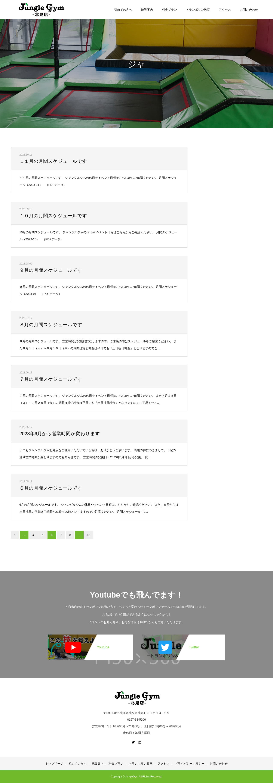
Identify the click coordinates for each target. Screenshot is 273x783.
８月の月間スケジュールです (50, 324)
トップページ (54, 763)
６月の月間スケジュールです (50, 488)
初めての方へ (123, 9)
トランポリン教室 (198, 9)
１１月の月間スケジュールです (53, 161)
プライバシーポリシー (190, 763)
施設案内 (147, 9)
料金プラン (169, 9)
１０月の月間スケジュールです (53, 215)
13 (88, 535)
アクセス (225, 9)
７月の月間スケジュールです (50, 379)
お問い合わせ (249, 9)
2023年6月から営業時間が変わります (59, 433)
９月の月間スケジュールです (50, 270)
